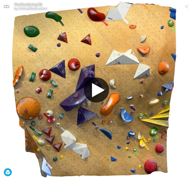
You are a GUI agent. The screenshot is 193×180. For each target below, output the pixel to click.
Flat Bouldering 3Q (28, 4)
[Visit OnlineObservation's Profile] (7, 6)
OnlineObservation (33, 8)
